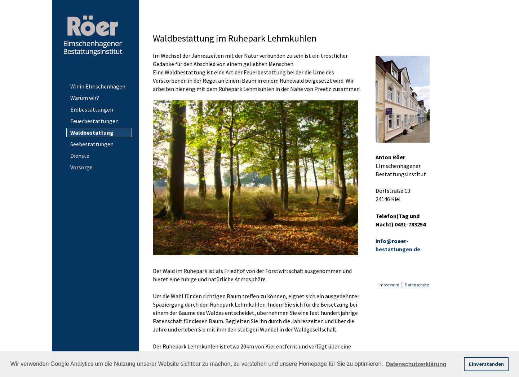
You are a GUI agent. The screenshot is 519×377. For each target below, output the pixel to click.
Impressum (389, 284)
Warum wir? (84, 97)
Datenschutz (417, 284)
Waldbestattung (92, 132)
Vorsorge (81, 167)
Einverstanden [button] (486, 364)
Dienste (79, 155)
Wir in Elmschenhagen (97, 86)
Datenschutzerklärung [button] (416, 364)
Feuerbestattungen (94, 121)
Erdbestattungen (91, 109)
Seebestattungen (92, 144)
